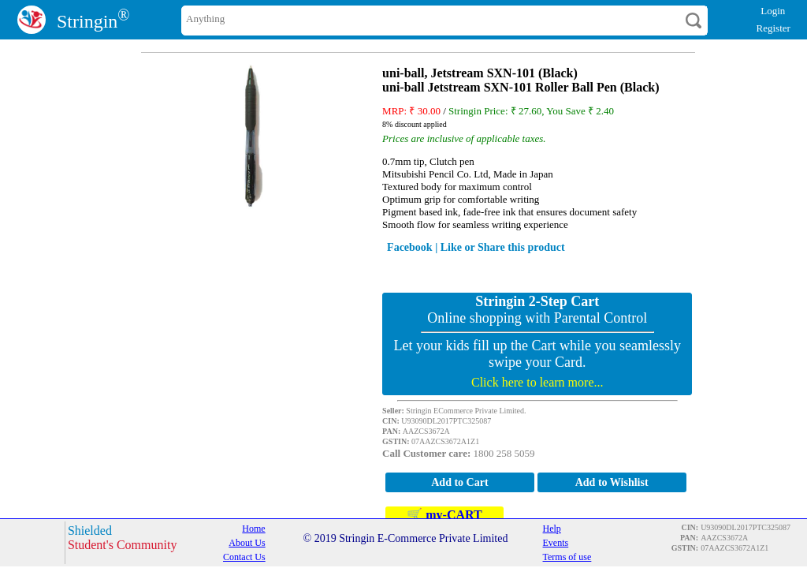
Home (253, 528)
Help (552, 528)
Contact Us (244, 556)
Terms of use (567, 556)
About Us (247, 542)
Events (556, 542)
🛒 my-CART (444, 514)
